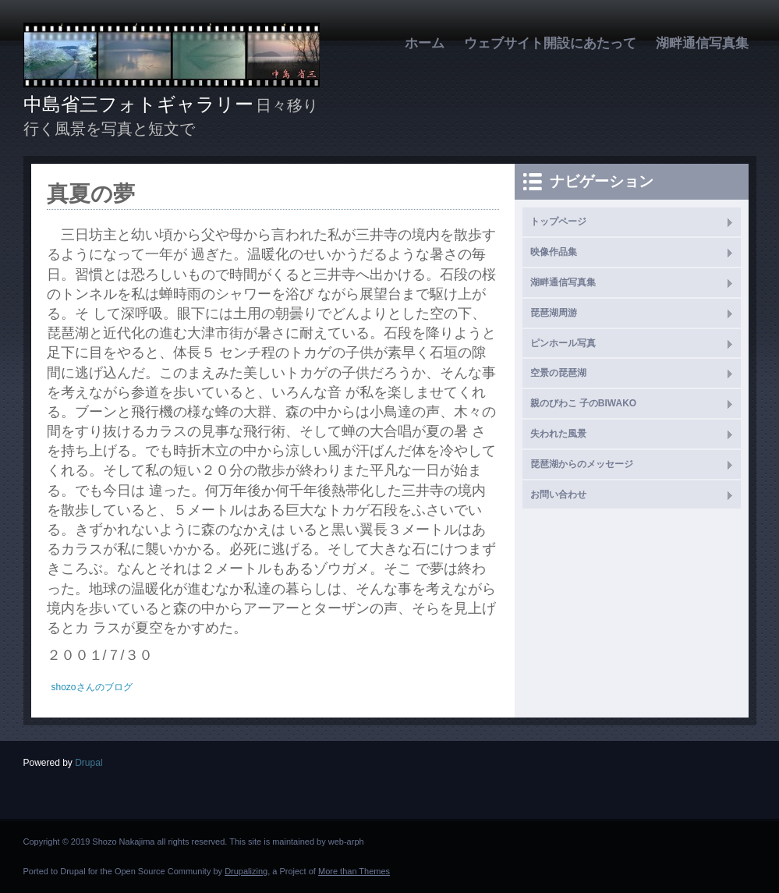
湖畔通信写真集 (702, 43)
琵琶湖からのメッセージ (581, 464)
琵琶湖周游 (553, 312)
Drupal (88, 762)
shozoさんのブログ (92, 687)
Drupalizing (246, 871)
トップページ (558, 221)
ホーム (424, 43)
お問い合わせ (558, 494)
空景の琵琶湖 (558, 372)
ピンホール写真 (563, 343)
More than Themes (354, 871)
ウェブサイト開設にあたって (550, 43)
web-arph (346, 841)
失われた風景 (558, 433)
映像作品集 (553, 251)
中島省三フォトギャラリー (138, 104)
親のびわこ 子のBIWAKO (583, 403)
